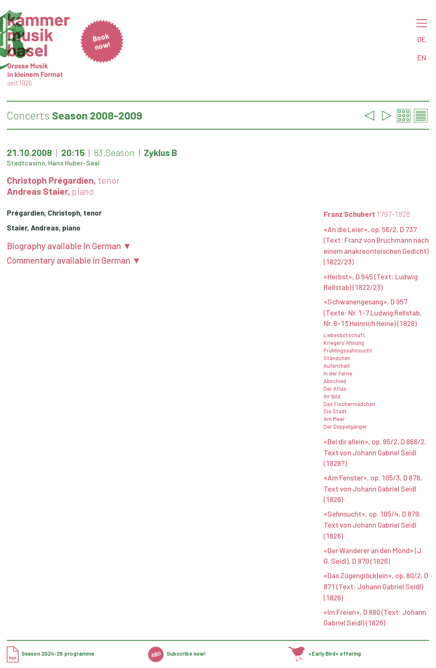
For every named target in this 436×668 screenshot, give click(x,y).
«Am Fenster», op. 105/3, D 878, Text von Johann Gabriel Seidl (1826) (373, 488)
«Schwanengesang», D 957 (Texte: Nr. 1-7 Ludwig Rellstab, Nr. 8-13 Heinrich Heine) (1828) (373, 312)
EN (421, 57)
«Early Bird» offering (324, 653)
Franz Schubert (367, 214)
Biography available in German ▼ (69, 245)
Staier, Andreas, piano (43, 227)
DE (421, 39)
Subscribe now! (177, 653)
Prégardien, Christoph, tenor (54, 212)
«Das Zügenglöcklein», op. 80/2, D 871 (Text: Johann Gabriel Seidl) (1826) (376, 586)
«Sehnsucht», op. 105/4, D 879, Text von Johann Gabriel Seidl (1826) (372, 524)
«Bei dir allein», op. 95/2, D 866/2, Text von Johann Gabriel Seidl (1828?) (375, 452)
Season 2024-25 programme (50, 653)
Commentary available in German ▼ (74, 260)
